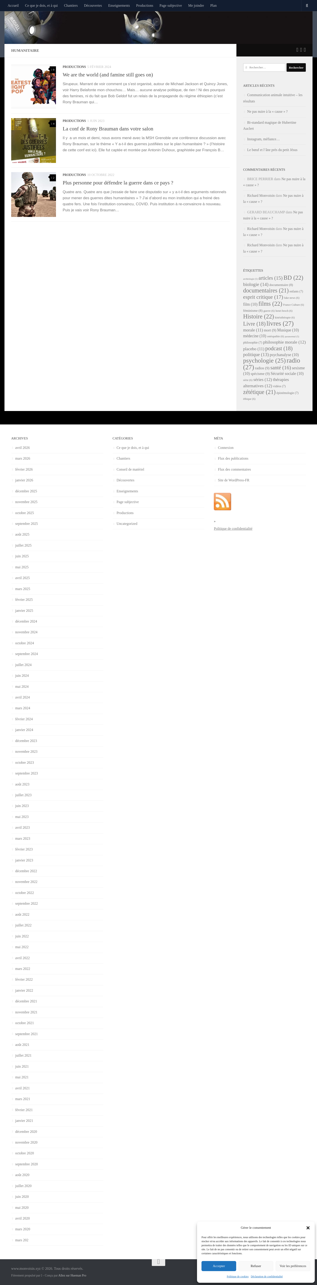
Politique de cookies (237, 1276)
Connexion (225, 448)
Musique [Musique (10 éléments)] (288, 330)
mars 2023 (22, 838)
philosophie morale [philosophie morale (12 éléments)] (284, 342)
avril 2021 (22, 1088)
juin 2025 (22, 556)
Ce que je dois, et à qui (41, 5)
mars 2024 (22, 708)
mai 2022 (22, 947)
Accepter (219, 1266)
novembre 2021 (26, 1012)
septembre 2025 (26, 524)
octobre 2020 (24, 1153)
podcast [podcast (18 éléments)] (279, 348)
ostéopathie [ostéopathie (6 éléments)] (275, 336)
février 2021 (24, 1110)
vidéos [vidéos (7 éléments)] (279, 386)
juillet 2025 (23, 545)
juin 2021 (22, 1066)
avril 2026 (22, 448)
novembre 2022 (26, 882)
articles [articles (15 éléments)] (271, 278)
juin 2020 (22, 1196)
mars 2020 (22, 1229)
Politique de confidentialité (233, 528)
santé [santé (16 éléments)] (280, 367)
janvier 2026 (24, 480)
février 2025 (24, 599)
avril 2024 (22, 697)
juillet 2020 (23, 1186)
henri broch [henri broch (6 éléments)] (284, 310)
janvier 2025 (24, 610)
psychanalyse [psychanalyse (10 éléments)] (284, 355)
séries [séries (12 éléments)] (262, 379)
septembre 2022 (26, 903)
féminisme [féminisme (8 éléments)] (253, 310)
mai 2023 (22, 817)
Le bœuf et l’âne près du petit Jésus (272, 150)
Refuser (256, 1266)
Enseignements (119, 5)
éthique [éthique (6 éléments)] (249, 398)
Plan (213, 5)
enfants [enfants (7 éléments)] (296, 291)
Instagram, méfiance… (263, 139)
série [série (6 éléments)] (248, 380)
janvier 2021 (24, 1121)
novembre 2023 (26, 751)
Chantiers (71, 5)
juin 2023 (22, 806)
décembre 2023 (26, 741)
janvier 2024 (24, 730)
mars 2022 (22, 969)
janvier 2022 (24, 990)
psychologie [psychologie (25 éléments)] (264, 360)
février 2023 (24, 849)
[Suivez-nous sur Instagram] (305, 50)
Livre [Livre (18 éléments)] (254, 324)
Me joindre (196, 5)
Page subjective (171, 5)
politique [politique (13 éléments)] (256, 354)
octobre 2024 (24, 643)
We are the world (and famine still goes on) (108, 75)
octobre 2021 (24, 1023)
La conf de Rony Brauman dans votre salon (108, 129)
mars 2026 (22, 458)
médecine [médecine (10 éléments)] (254, 336)
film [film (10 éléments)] (250, 304)
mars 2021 (22, 1099)
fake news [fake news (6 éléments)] (292, 297)
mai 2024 (22, 686)
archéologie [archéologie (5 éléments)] (250, 279)
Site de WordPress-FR (233, 480)
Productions (144, 5)
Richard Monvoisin (261, 195)
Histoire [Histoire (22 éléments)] (258, 316)
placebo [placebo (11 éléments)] (253, 348)
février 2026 (24, 469)
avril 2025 (22, 578)
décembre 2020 (26, 1132)
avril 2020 (22, 1218)
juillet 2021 (23, 1055)
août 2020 (22, 1175)
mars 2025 (22, 589)
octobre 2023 (24, 762)
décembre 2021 (26, 1001)
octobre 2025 (24, 513)
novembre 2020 (26, 1142)
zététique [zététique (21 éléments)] (259, 392)
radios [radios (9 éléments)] (262, 368)
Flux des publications (233, 458)
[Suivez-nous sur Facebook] (301, 50)
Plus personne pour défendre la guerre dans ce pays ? (118, 183)
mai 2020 (22, 1207)
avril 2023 (22, 827)
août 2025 (22, 534)
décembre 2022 (26, 871)
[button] (308, 1228)
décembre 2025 (26, 491)
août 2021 (22, 1045)
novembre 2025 (26, 502)
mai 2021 (22, 1077)
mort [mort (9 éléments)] (270, 330)
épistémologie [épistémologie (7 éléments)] (287, 393)
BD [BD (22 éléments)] (293, 277)
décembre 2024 (26, 621)
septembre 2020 (26, 1164)
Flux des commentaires (234, 469)
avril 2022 (22, 958)
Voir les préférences (293, 1266)
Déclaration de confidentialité (267, 1276)
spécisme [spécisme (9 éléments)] (260, 374)
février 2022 (24, 979)
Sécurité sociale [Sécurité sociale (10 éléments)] (287, 373)
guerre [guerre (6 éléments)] (269, 310)
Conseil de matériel (130, 469)
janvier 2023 (24, 860)
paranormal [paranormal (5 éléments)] (292, 336)
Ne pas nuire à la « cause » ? (267, 111)
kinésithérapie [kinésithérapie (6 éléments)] (285, 317)
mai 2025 (22, 567)
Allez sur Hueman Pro (72, 1275)
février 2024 (24, 719)
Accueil (13, 5)
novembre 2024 (26, 632)
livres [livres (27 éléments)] (279, 323)
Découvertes (93, 5)
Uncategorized (127, 524)
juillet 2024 (23, 665)
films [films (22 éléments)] (270, 303)
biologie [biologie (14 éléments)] (255, 284)
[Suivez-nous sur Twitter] (297, 50)
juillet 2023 (23, 795)
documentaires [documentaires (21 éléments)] (266, 290)
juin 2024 (22, 675)
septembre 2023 (26, 773)
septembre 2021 (26, 1034)
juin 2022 (22, 936)
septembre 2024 (26, 654)
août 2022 (22, 914)
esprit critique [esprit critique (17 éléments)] (263, 297)
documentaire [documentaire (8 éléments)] (281, 285)
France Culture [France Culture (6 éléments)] (293, 304)
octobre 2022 (24, 893)
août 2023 (22, 784)
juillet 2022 (23, 925)
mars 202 (21, 1240)
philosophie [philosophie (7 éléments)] (252, 342)
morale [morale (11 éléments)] (253, 330)
